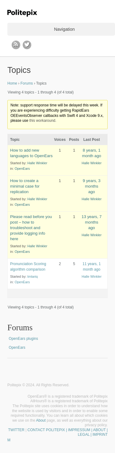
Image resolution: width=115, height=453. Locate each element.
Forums (27, 83)
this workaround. (42, 120)
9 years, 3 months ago (92, 186)
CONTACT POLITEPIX (46, 430)
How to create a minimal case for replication (25, 186)
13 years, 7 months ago (92, 222)
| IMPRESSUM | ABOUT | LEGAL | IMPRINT (86, 432)
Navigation (64, 29)
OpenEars (22, 168)
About (41, 420)
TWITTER (16, 430)
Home (12, 83)
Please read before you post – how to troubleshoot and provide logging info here (31, 227)
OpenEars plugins (23, 338)
